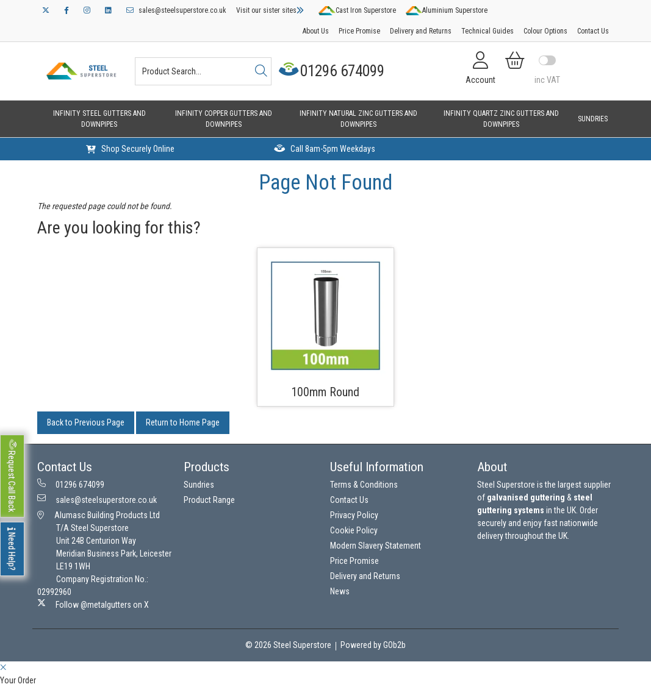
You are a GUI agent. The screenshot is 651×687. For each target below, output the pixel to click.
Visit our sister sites (270, 10)
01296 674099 (332, 71)
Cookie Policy (354, 530)
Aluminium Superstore (446, 10)
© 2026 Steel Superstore (288, 645)
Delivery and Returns (420, 31)
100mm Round (325, 392)
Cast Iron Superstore (356, 10)
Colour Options (545, 31)
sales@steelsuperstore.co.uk (176, 10)
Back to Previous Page (85, 422)
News (340, 591)
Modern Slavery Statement (375, 545)
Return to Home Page (183, 422)
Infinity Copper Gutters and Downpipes (223, 119)
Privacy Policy (354, 515)
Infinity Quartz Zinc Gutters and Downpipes (501, 119)
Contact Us (593, 31)
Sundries (593, 119)
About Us (316, 31)
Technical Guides (487, 31)
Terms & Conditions (364, 484)
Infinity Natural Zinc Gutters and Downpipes (358, 119)
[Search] (261, 71)
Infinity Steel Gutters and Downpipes (99, 119)
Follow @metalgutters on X (93, 604)
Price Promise (359, 31)
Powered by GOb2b (373, 645)
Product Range (209, 500)
